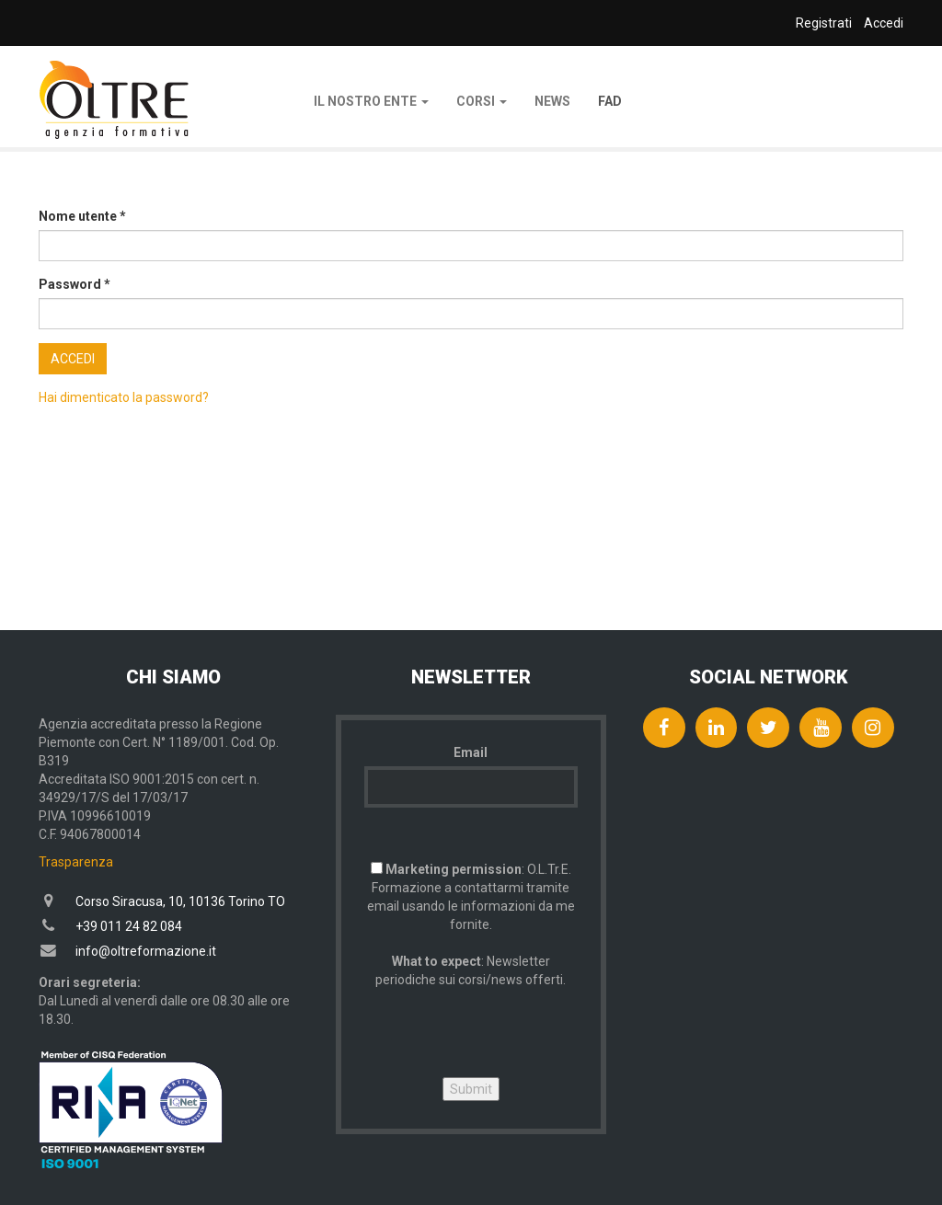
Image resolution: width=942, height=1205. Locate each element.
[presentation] (504, 1025)
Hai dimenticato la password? (124, 397)
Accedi (73, 358)
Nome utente (82, 216)
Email (471, 752)
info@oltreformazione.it (145, 951)
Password (74, 284)
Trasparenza (76, 862)
